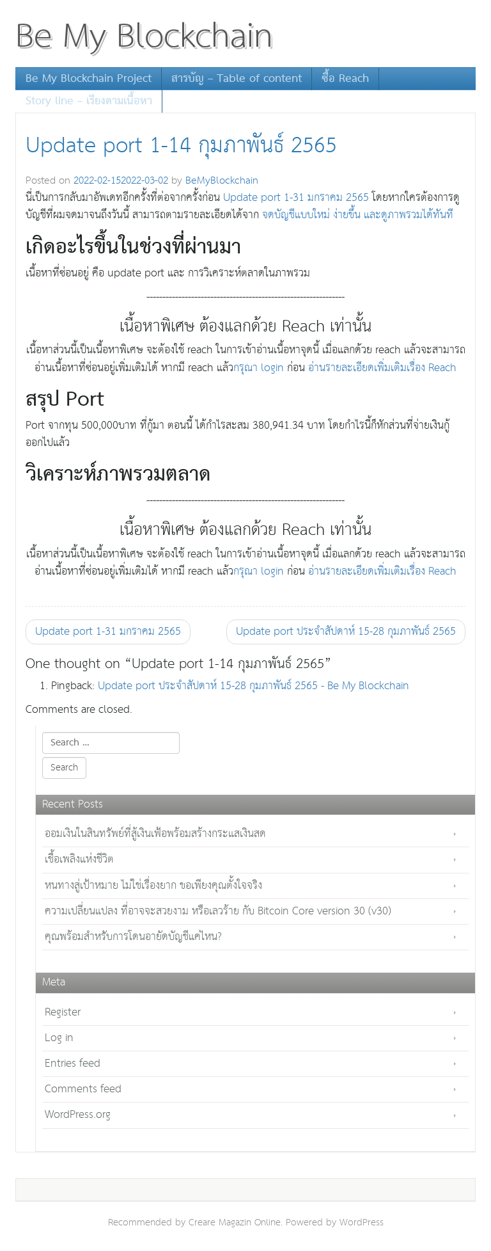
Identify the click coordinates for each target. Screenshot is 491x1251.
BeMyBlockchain (221, 180)
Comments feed (83, 1089)
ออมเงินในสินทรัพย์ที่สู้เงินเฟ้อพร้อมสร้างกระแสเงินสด (155, 834)
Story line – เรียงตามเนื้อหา (89, 101)
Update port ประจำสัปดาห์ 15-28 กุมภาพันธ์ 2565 (346, 632)
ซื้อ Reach (345, 79)
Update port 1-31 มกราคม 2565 (296, 198)
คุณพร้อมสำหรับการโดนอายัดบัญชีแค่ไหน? (133, 937)
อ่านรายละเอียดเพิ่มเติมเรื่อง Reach (382, 368)
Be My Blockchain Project (89, 79)
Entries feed (72, 1064)
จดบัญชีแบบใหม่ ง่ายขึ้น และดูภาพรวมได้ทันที (356, 215)
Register (63, 1013)
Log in (59, 1038)
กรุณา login (258, 368)
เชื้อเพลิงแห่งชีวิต (79, 860)
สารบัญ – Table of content (236, 79)
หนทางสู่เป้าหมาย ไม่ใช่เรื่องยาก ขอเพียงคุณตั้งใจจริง (153, 886)
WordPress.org (78, 1115)
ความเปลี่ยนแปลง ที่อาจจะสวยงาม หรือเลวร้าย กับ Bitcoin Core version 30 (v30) (218, 911)
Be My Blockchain (144, 37)
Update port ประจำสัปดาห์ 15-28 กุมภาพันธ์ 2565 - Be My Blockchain (253, 686)
